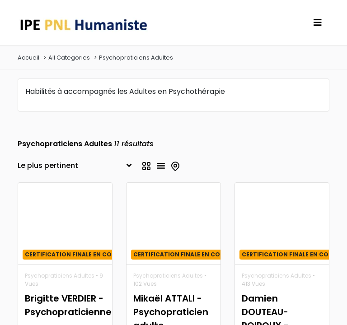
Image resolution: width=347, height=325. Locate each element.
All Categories (69, 57)
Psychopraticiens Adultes (136, 57)
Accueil (28, 57)
